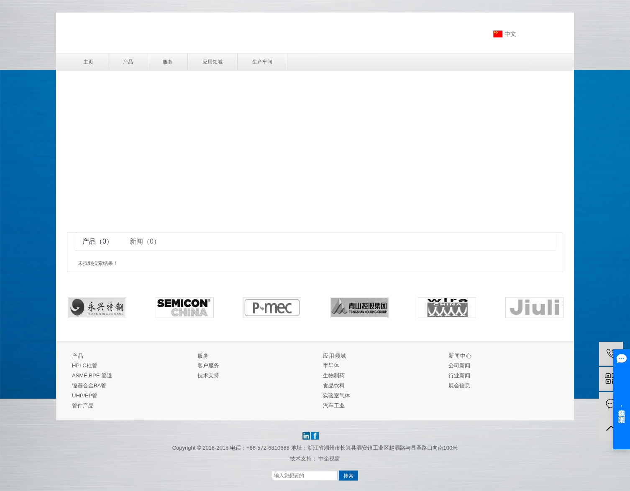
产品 (128, 62)
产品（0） (97, 241)
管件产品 (83, 405)
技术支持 (208, 375)
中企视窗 (329, 458)
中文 (510, 34)
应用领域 (212, 62)
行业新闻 (459, 375)
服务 (168, 62)
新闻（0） (145, 241)
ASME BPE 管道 (92, 375)
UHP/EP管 (84, 395)
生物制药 (334, 375)
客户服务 (208, 365)
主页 (88, 62)
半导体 (331, 365)
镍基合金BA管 (89, 385)
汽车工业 (334, 405)
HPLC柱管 (84, 365)
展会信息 (459, 385)
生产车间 (262, 62)
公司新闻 (459, 365)
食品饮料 (334, 385)
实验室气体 (336, 395)
